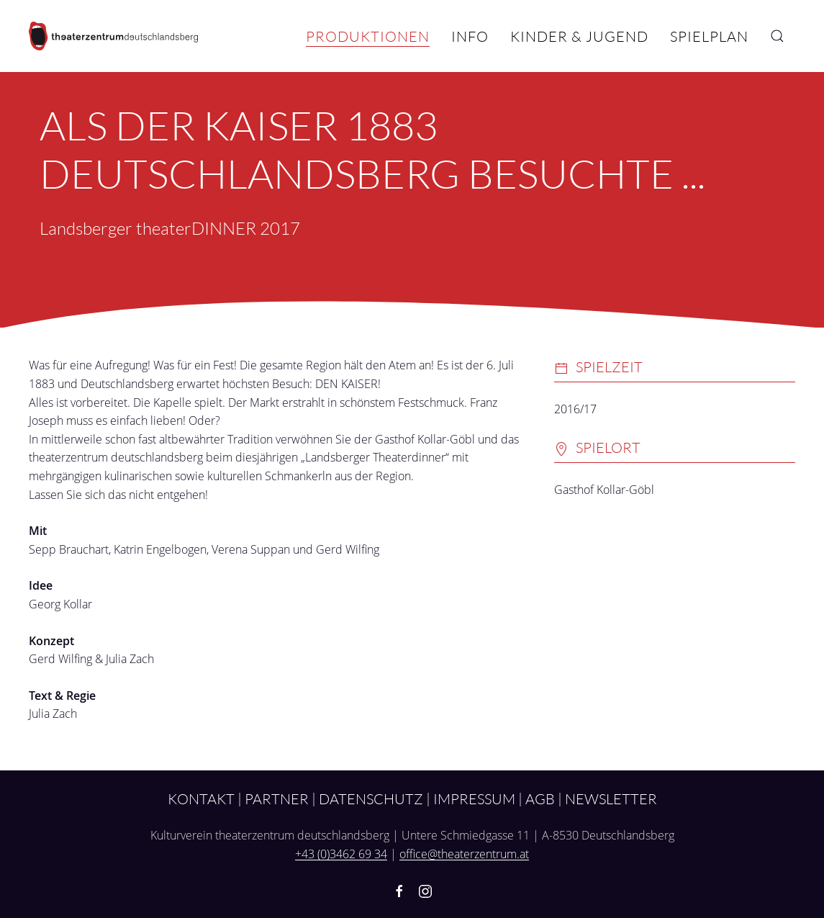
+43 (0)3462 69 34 (341, 854)
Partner (277, 798)
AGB (540, 798)
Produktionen (368, 36)
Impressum (474, 798)
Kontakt (201, 798)
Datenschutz (371, 798)
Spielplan (709, 36)
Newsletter (611, 798)
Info (470, 36)
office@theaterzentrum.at (464, 854)
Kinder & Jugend (579, 36)
